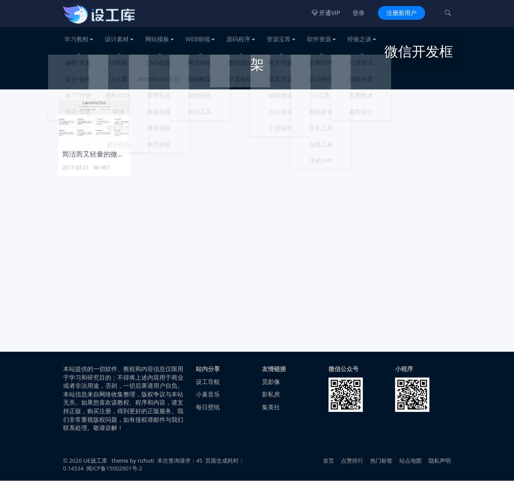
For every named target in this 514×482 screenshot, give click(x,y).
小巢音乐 (208, 395)
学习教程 (76, 39)
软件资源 (319, 39)
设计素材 (117, 39)
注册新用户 (401, 13)
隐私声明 (440, 462)
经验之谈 (359, 39)
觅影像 (271, 383)
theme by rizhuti (133, 462)
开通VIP (326, 13)
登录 (359, 13)
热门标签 (381, 462)
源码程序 (238, 39)
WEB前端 (198, 39)
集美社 (271, 408)
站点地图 (410, 462)
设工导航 (208, 383)
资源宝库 (279, 39)
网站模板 (157, 39)
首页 (328, 462)
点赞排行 (352, 462)
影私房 (271, 395)
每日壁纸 (208, 408)
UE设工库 (95, 462)
